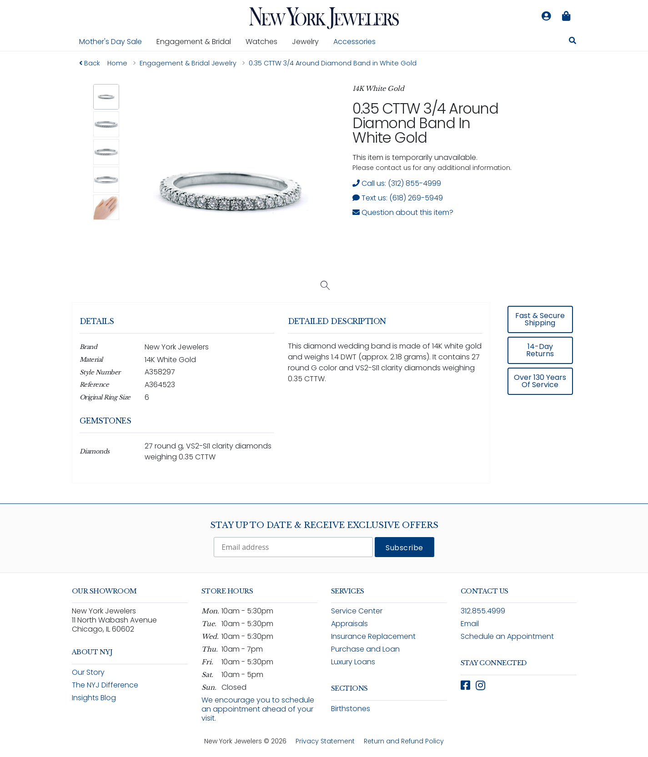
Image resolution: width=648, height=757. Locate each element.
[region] (324, 399)
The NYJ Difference (105, 685)
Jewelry (309, 41)
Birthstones (350, 708)
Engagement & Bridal (197, 41)
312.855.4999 (483, 611)
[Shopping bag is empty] (567, 16)
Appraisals (349, 623)
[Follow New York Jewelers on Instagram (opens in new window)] (480, 685)
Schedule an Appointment (507, 636)
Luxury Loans (353, 662)
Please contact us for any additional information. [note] (432, 167)
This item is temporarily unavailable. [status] (414, 157)
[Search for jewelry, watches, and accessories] (572, 42)
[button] (106, 97)
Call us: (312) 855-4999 (396, 183)
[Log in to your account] (547, 16)
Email (470, 623)
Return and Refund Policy (404, 741)
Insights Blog (94, 697)
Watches (265, 41)
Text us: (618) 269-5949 (397, 198)
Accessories (354, 41)
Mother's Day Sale (110, 41)
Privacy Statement (325, 741)
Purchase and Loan (365, 649)
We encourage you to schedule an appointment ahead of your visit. (257, 709)
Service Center (356, 611)
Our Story (88, 672)
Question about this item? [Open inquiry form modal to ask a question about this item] (402, 212)
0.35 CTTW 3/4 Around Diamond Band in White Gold (425, 123)
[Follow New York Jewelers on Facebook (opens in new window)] (465, 685)
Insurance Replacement (373, 636)
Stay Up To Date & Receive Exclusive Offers (324, 525)
